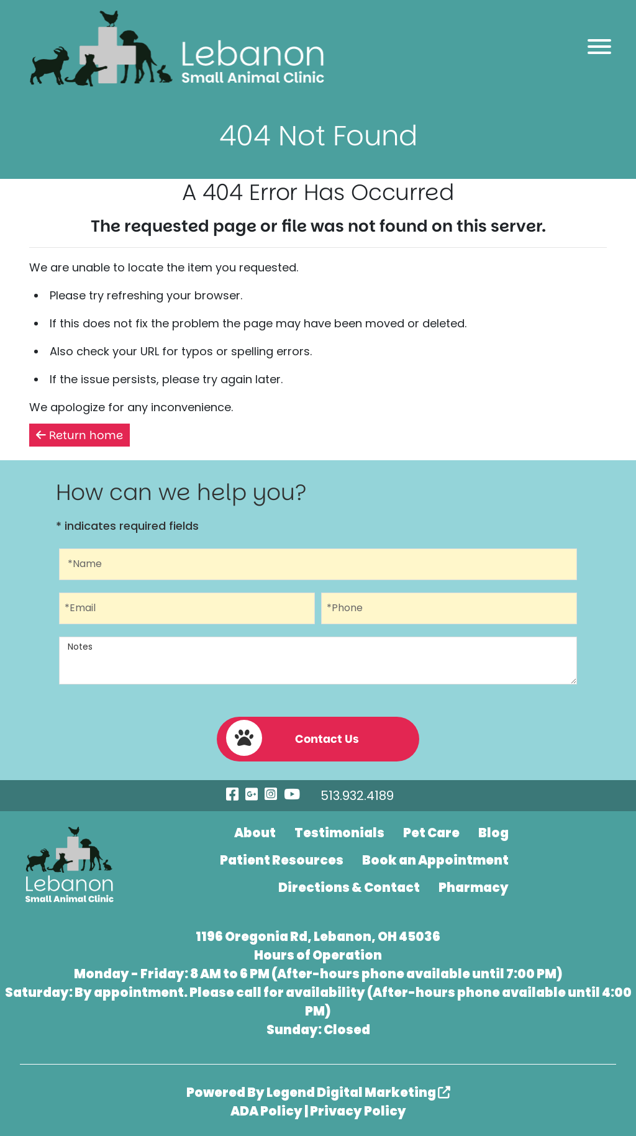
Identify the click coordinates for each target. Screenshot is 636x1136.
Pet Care (431, 833)
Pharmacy (473, 887)
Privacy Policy (358, 1111)
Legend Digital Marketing (358, 1092)
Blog (493, 833)
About (255, 833)
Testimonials (339, 833)
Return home (79, 435)
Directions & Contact (349, 887)
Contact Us (292, 738)
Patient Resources (281, 860)
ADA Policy (266, 1111)
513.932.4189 (357, 795)
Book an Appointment (435, 860)
